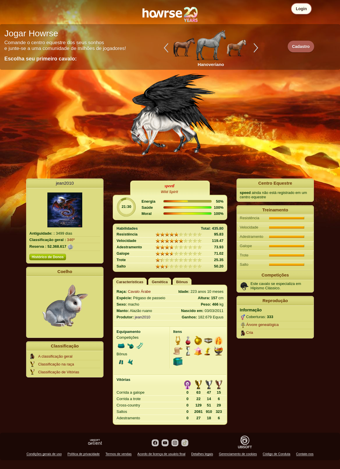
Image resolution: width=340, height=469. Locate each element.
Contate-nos (305, 454)
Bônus (182, 282)
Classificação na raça (56, 364)
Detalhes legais (202, 454)
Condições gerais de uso (44, 454)
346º (70, 240)
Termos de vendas (118, 454)
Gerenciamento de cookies (238, 454)
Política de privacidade (83, 454)
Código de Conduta (276, 454)
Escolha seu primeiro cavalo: (40, 59)
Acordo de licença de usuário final (161, 454)
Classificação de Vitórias (58, 372)
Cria (249, 332)
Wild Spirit (169, 192)
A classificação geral (55, 356)
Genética (160, 282)
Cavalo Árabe (139, 291)
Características (129, 282)
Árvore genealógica (262, 324)
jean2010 (65, 183)
